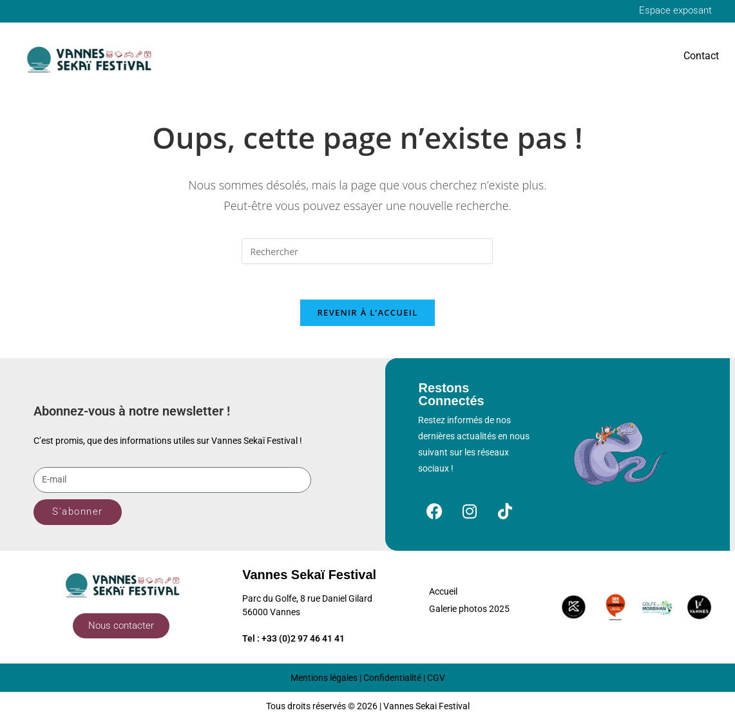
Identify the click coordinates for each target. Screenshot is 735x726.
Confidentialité (392, 682)
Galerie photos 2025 (469, 614)
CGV (436, 682)
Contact (701, 56)
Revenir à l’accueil (367, 317)
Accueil (443, 596)
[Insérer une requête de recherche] (367, 252)
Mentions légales (324, 682)
